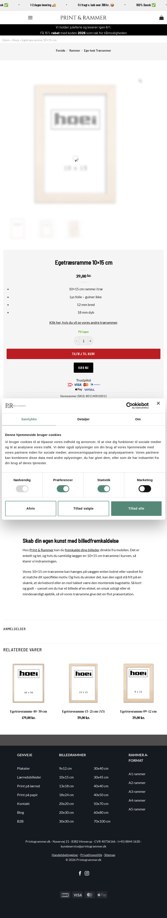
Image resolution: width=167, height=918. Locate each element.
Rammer (74, 50)
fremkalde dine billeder (82, 550)
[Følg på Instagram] (87, 873)
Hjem (6, 40)
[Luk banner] (159, 406)
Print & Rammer (41, 550)
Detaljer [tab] (83, 419)
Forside (60, 50)
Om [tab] (138, 419)
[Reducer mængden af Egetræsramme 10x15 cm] (76, 340)
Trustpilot (83, 380)
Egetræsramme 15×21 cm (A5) (83, 711)
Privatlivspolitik (91, 855)
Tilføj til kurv (83, 354)
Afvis (30, 508)
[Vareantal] (83, 340)
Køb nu (83, 367)
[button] (30, 17)
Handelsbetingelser (65, 855)
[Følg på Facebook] (80, 873)
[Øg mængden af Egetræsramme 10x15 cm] (90, 340)
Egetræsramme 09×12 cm (138, 711)
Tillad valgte (83, 508)
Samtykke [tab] (29, 419)
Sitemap (109, 855)
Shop (15, 40)
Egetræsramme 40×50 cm (28, 711)
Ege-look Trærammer (97, 50)
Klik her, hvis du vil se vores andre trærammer (83, 322)
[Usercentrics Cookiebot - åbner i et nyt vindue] (129, 405)
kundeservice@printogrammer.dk (83, 846)
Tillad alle (136, 508)
